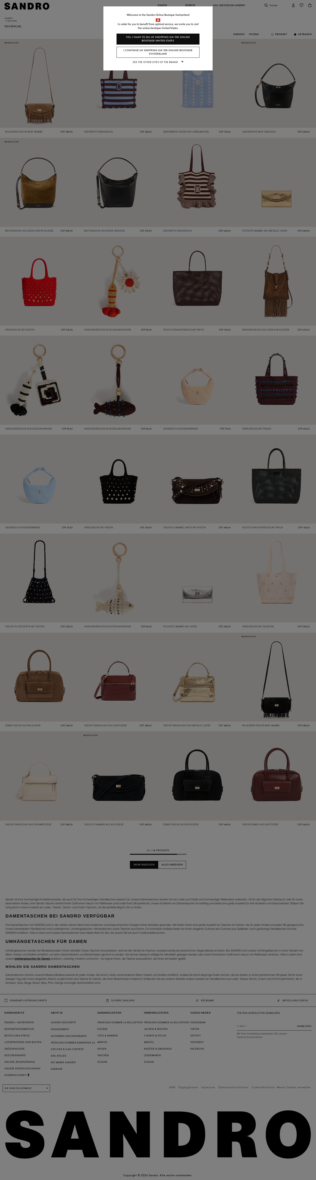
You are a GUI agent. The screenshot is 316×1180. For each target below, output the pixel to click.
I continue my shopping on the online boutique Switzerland (158, 52)
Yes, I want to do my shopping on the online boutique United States (158, 39)
